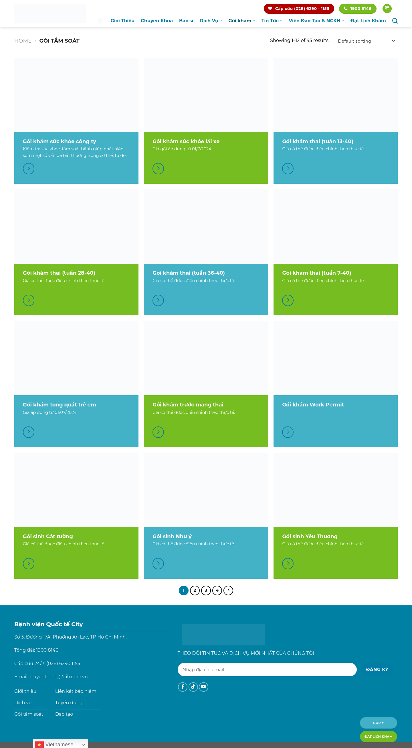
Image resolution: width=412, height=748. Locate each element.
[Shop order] (365, 41)
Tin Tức (272, 21)
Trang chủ (100, 20)
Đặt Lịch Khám (368, 20)
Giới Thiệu (122, 20)
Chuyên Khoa (157, 20)
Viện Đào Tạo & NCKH (316, 21)
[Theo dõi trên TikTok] (193, 687)
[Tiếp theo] (228, 590)
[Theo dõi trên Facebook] (182, 687)
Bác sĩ (186, 20)
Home (22, 40)
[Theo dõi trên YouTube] (203, 687)
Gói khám (241, 21)
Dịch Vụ (211, 21)
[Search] (395, 21)
